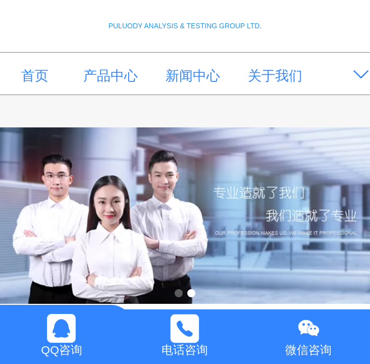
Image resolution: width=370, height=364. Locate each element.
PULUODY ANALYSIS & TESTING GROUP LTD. (185, 26)
